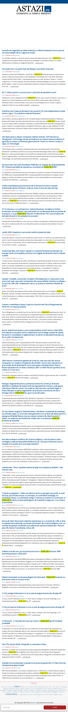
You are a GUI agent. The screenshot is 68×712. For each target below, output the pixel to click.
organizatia (39, 692)
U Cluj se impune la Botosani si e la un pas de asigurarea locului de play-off (33, 607)
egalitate (62, 690)
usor (43, 694)
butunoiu (12, 688)
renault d (28, 688)
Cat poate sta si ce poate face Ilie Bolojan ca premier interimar (28, 69)
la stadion (51, 690)
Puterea (17, 309)
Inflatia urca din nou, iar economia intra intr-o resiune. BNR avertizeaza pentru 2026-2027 (31, 552)
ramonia (5, 688)
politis (9, 692)
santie (18, 688)
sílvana (10, 686)
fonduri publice (18, 690)
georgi (23, 694)
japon (22, 688)
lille (50, 686)
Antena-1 (17, 95)
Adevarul (17, 55)
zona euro (61, 692)
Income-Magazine (19, 190)
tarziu (27, 686)
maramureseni (43, 686)
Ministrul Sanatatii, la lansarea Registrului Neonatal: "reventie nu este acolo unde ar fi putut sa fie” (33, 578)
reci (34, 694)
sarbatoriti (16, 692)
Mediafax (17, 71)
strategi (64, 686)
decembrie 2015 (41, 688)
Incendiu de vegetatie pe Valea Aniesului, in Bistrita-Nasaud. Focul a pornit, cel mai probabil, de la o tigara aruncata (33, 51)
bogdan (55, 694)
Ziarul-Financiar (19, 146)
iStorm (32, 703)
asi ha (34, 688)
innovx (31, 686)
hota (36, 686)
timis (17, 686)
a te (19, 694)
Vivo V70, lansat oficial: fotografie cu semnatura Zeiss (24, 644)
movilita (28, 692)
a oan (57, 690)
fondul (38, 694)
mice (47, 694)
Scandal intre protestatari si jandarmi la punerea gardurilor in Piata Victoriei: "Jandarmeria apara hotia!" (34, 664)
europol (9, 690)
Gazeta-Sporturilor (19, 116)
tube (32, 692)
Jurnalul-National (19, 596)
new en (58, 686)
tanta (51, 694)
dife (30, 694)
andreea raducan (29, 690)
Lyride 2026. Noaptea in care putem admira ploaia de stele (26, 232)
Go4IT (16, 647)
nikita (22, 692)
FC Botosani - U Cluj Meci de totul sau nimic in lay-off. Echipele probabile (32, 622)
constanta (11, 694)
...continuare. (38, 63)
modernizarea (57, 688)
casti (53, 686)
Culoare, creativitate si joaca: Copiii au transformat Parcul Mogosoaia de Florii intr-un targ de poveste (32, 305)
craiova (50, 688)
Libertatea (17, 668)
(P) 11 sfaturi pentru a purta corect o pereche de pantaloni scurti (29, 92)
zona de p (4, 686)
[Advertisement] (34, 29)
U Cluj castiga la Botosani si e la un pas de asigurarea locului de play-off (31, 593)
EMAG (34, 683)
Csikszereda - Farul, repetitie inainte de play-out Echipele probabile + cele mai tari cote (32, 468)
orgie (61, 694)
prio (27, 694)
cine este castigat (50, 692)
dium (22, 686)
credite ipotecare (41, 690)
